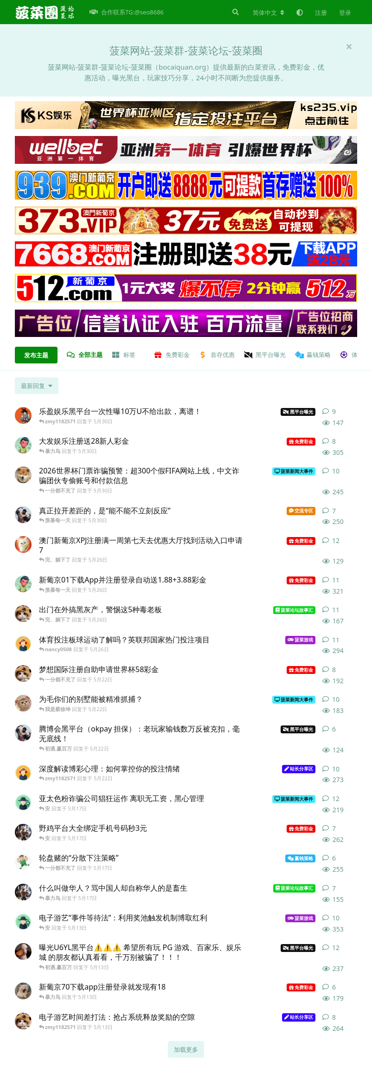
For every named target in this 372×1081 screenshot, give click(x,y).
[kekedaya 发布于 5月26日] (23, 544)
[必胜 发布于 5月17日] (23, 892)
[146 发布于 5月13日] (23, 951)
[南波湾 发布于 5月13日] (23, 921)
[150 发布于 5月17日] (23, 802)
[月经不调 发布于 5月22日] (23, 772)
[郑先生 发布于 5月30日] (23, 415)
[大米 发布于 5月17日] (23, 832)
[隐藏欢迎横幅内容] (348, 46)
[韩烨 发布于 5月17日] (23, 862)
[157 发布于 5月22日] (23, 673)
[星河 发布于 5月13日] (23, 1021)
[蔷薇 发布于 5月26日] (23, 584)
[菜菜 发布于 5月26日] (23, 613)
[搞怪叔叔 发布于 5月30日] (23, 514)
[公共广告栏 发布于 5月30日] (23, 474)
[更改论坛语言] (268, 12)
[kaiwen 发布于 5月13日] (23, 991)
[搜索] (234, 12)
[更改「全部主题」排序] (36, 385)
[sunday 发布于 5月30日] (23, 445)
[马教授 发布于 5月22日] (23, 733)
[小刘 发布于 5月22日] (23, 703)
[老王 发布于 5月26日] (23, 643)
